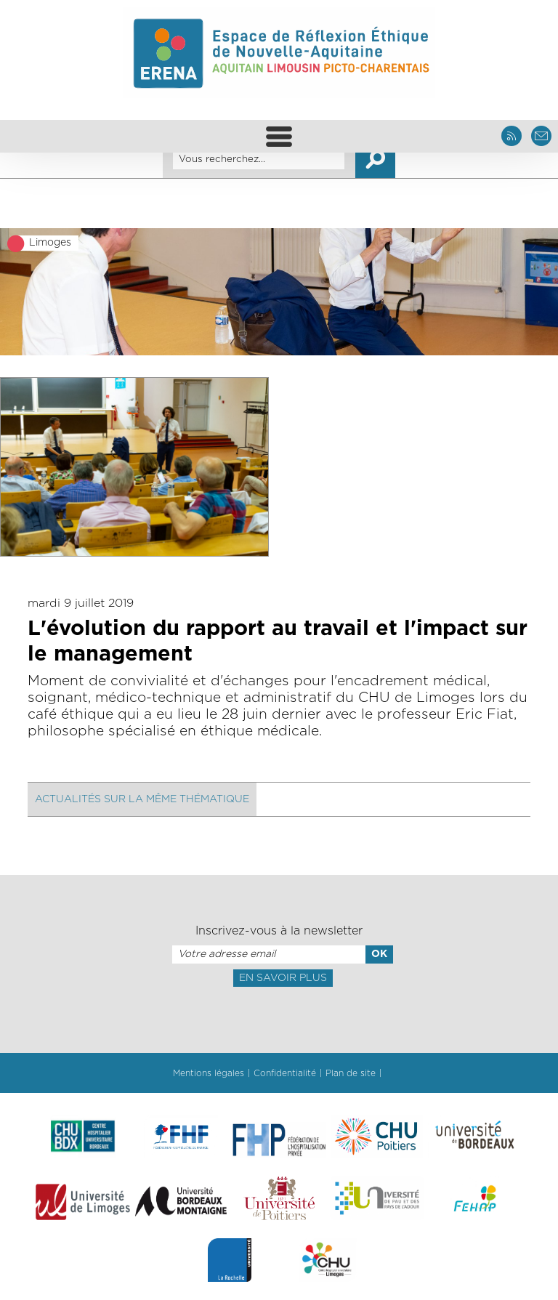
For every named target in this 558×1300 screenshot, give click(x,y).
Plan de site (351, 1073)
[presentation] (279, 1019)
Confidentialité (285, 1073)
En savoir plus (283, 978)
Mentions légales (208, 1073)
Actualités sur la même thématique (142, 799)
